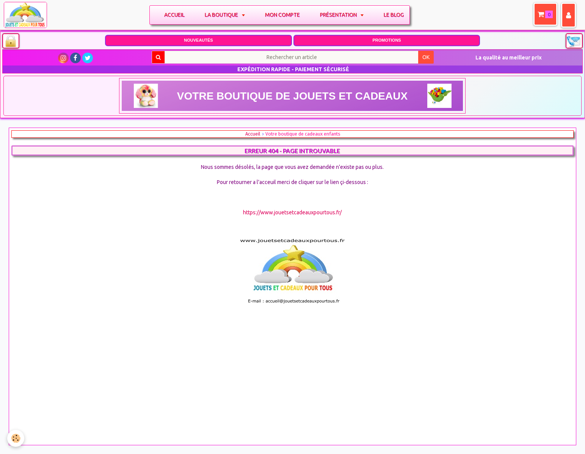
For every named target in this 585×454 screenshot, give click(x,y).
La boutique (223, 15)
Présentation (340, 15)
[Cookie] (16, 438)
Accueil (176, 15)
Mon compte (284, 15)
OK (426, 57)
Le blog (395, 15)
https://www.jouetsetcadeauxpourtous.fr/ (292, 212)
